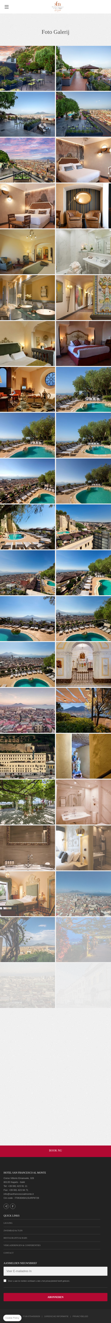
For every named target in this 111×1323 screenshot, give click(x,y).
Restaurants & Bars (15, 1238)
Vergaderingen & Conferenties (22, 1245)
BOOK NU (55, 1150)
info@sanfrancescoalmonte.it (19, 1194)
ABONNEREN (55, 1297)
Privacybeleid (80, 1316)
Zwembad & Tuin (13, 1230)
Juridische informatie (56, 1316)
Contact (9, 1253)
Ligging (8, 1223)
